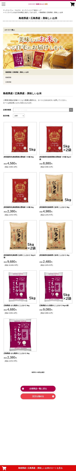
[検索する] (71, 110)
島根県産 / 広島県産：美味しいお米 (51, 12)
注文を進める (38, 396)
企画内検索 (7, 110)
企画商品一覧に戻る (38, 389)
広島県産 (8, 82)
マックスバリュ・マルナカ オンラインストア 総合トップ (22, 10)
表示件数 (6, 116)
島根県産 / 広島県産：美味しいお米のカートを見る (32, 468)
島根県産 (8, 77)
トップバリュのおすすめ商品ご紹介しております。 (21, 12)
